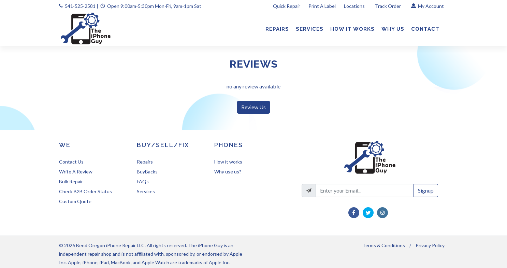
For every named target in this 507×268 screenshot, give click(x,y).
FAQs (143, 181)
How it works (228, 162)
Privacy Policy (430, 245)
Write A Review (75, 171)
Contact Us (71, 162)
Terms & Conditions (383, 245)
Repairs (145, 162)
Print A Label (322, 6)
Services (146, 191)
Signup (426, 190)
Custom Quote (75, 201)
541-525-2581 (80, 6)
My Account (427, 6)
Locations (355, 6)
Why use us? (227, 171)
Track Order (388, 6)
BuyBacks (147, 171)
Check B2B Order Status (85, 191)
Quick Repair (286, 6)
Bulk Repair (71, 181)
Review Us (253, 107)
